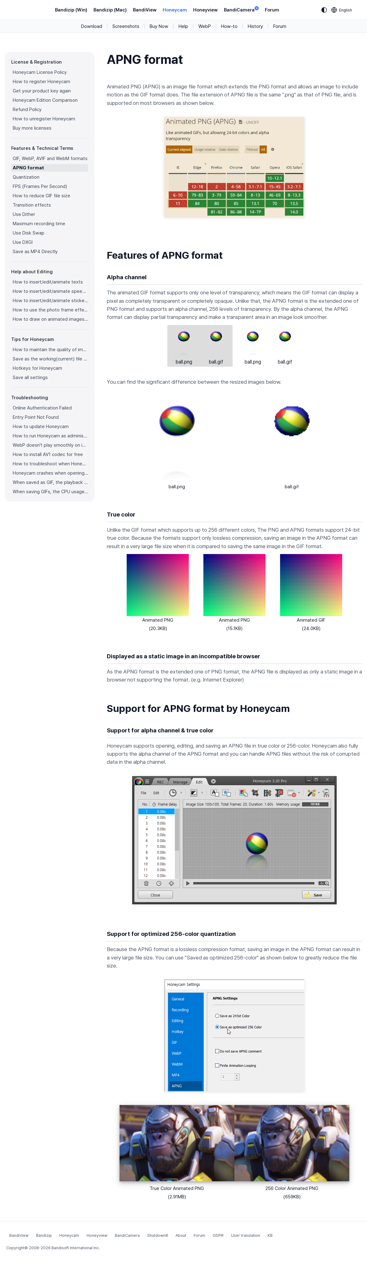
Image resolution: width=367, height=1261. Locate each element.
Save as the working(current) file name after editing (50, 359)
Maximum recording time (39, 223)
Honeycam (175, 10)
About (180, 1235)
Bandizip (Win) (71, 10)
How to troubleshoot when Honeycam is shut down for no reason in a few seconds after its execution (50, 464)
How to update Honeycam (41, 426)
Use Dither (24, 214)
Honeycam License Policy (40, 72)
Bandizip (44, 1235)
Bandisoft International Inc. (76, 1247)
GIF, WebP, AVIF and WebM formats (50, 158)
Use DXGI (23, 242)
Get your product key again (42, 91)
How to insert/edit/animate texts (48, 282)
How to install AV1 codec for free (48, 454)
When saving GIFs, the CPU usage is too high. (50, 491)
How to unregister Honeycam (44, 119)
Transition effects (32, 205)
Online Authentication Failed (42, 408)
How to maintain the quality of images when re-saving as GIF (50, 349)
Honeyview (205, 10)
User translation (245, 1235)
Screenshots (125, 26)
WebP (204, 26)
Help (183, 26)
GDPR (218, 1235)
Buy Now (159, 26)
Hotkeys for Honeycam (37, 368)
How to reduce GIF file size (41, 196)
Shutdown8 (157, 1235)
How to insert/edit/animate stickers (50, 300)
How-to (229, 26)
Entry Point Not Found (36, 417)
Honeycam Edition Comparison (45, 100)
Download (91, 26)
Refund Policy (27, 109)
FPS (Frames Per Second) (40, 186)
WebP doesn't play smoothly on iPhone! (50, 445)
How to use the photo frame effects (50, 310)
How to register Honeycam (41, 81)
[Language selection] (342, 10)
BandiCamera (241, 9)
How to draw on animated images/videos (50, 319)
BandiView (144, 10)
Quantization (26, 177)
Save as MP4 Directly (35, 251)
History (255, 26)
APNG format (28, 168)
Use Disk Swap (28, 233)
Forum (272, 10)
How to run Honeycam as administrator (50, 436)
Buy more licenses (32, 128)
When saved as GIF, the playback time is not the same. (50, 482)
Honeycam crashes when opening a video (50, 473)
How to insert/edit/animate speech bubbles (50, 291)
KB (270, 1235)
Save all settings (30, 377)
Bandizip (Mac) (110, 10)
